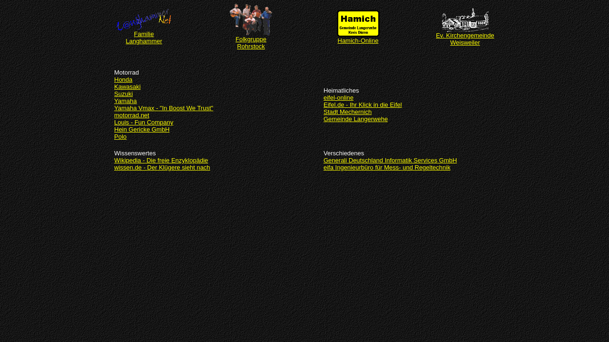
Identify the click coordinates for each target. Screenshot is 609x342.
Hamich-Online (358, 37)
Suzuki (123, 93)
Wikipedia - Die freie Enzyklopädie (161, 160)
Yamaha (125, 100)
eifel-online (339, 97)
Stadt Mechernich (348, 111)
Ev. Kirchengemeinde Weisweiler (465, 36)
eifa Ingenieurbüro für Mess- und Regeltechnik (387, 167)
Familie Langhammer (144, 35)
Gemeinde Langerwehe (356, 119)
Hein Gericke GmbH (141, 129)
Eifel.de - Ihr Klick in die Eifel (363, 104)
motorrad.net (131, 115)
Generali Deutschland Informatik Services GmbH (390, 160)
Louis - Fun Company (143, 122)
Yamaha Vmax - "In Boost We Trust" (163, 108)
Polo (120, 136)
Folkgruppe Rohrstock (251, 40)
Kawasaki (127, 86)
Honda (123, 79)
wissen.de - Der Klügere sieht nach (162, 167)
